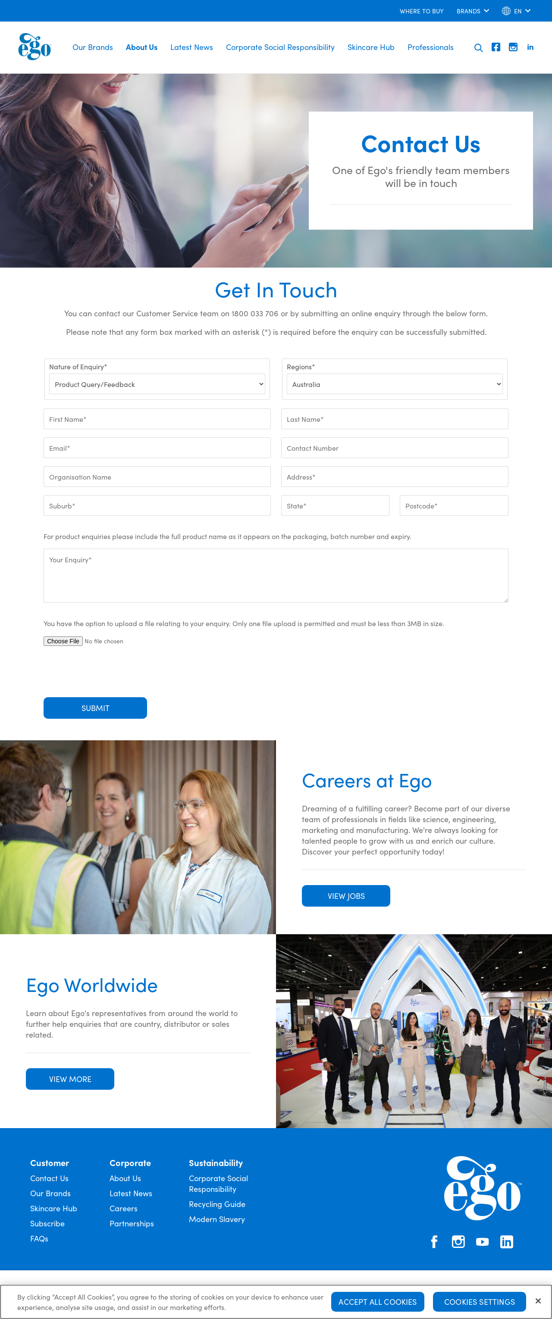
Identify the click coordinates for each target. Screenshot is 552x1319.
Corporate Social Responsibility (280, 46)
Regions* (301, 366)
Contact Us (49, 1177)
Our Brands (92, 46)
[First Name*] (157, 418)
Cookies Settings (479, 1301)
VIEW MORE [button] (70, 1078)
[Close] (538, 1300)
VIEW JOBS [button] (346, 895)
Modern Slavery (217, 1218)
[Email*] (157, 447)
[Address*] (394, 476)
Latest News (191, 46)
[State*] (335, 505)
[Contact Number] (394, 447)
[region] (276, 1302)
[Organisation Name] (157, 476)
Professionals (431, 46)
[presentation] (109, 672)
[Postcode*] (454, 505)
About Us (141, 46)
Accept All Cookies (378, 1301)
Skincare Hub (371, 46)
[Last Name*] (394, 418)
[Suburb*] (157, 505)
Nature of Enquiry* (78, 366)
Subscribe (47, 1223)
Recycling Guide (217, 1203)
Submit (96, 707)
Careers (124, 1208)
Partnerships (132, 1223)
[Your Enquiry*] (276, 576)
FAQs (39, 1238)
